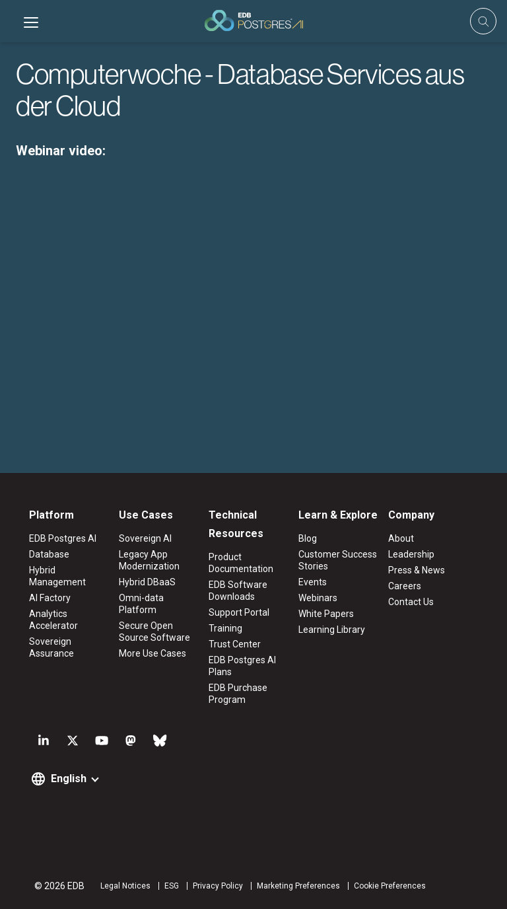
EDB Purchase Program (238, 693)
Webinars (317, 598)
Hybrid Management (57, 576)
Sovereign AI (145, 538)
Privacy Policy (218, 886)
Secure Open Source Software (154, 631)
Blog (307, 538)
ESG (171, 886)
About (401, 538)
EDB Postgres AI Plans (242, 666)
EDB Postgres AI (62, 538)
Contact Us (411, 602)
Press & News (416, 570)
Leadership (411, 554)
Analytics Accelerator (53, 619)
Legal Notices (125, 886)
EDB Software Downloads (238, 590)
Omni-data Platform (141, 604)
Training (225, 628)
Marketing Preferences (298, 886)
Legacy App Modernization (149, 560)
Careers (404, 586)
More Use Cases (152, 653)
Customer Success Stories (337, 560)
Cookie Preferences (390, 886)
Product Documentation (241, 563)
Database (49, 554)
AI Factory (50, 598)
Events (312, 582)
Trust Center (235, 644)
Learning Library (331, 629)
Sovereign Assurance (51, 647)
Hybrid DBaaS (147, 582)
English (68, 778)
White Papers (326, 613)
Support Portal (239, 612)
